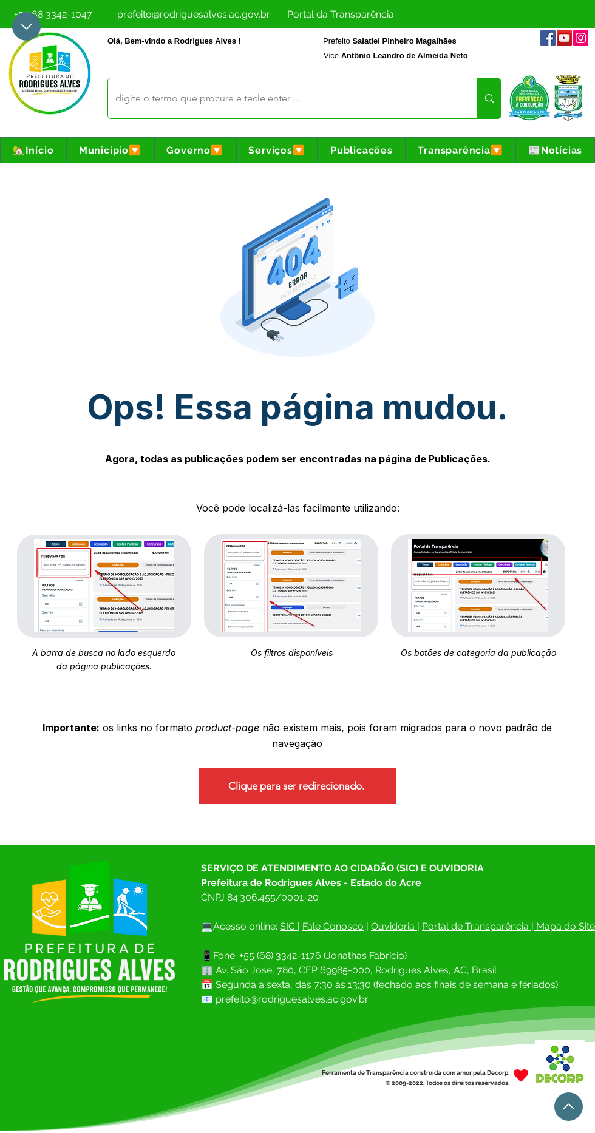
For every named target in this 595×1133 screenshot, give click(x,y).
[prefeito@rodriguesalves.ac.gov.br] (193, 14)
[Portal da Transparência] (340, 14)
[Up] (26, 26)
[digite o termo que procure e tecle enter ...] (283, 98)
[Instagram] (580, 38)
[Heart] (521, 1075)
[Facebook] (548, 38)
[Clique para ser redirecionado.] (297, 786)
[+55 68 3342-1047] (53, 14)
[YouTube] (564, 38)
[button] (110, 150)
